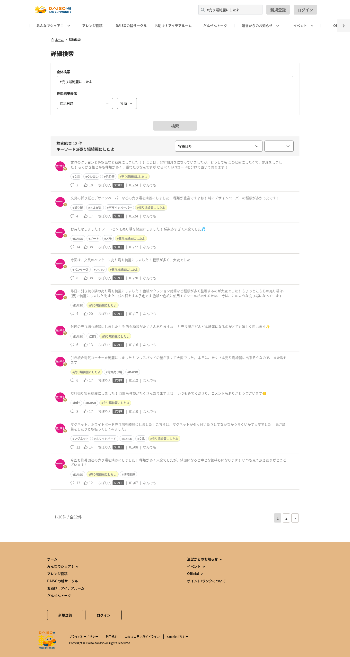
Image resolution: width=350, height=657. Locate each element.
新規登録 (278, 10)
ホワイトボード (106, 439)
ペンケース (81, 269)
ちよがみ (96, 208)
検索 (175, 126)
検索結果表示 (67, 93)
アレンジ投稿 (92, 25)
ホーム (57, 40)
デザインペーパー (120, 208)
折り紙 (78, 208)
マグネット (81, 439)
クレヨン (93, 177)
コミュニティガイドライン (142, 636)
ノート (94, 238)
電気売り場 (114, 372)
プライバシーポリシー (83, 636)
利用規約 (111, 636)
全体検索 (63, 71)
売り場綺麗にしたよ (134, 177)
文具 (77, 177)
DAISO (78, 238)
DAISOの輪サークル (131, 25)
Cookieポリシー (177, 636)
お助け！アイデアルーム (173, 25)
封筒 (93, 336)
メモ (109, 238)
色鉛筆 (110, 177)
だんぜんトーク (215, 25)
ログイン (305, 10)
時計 (77, 403)
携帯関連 (129, 474)
